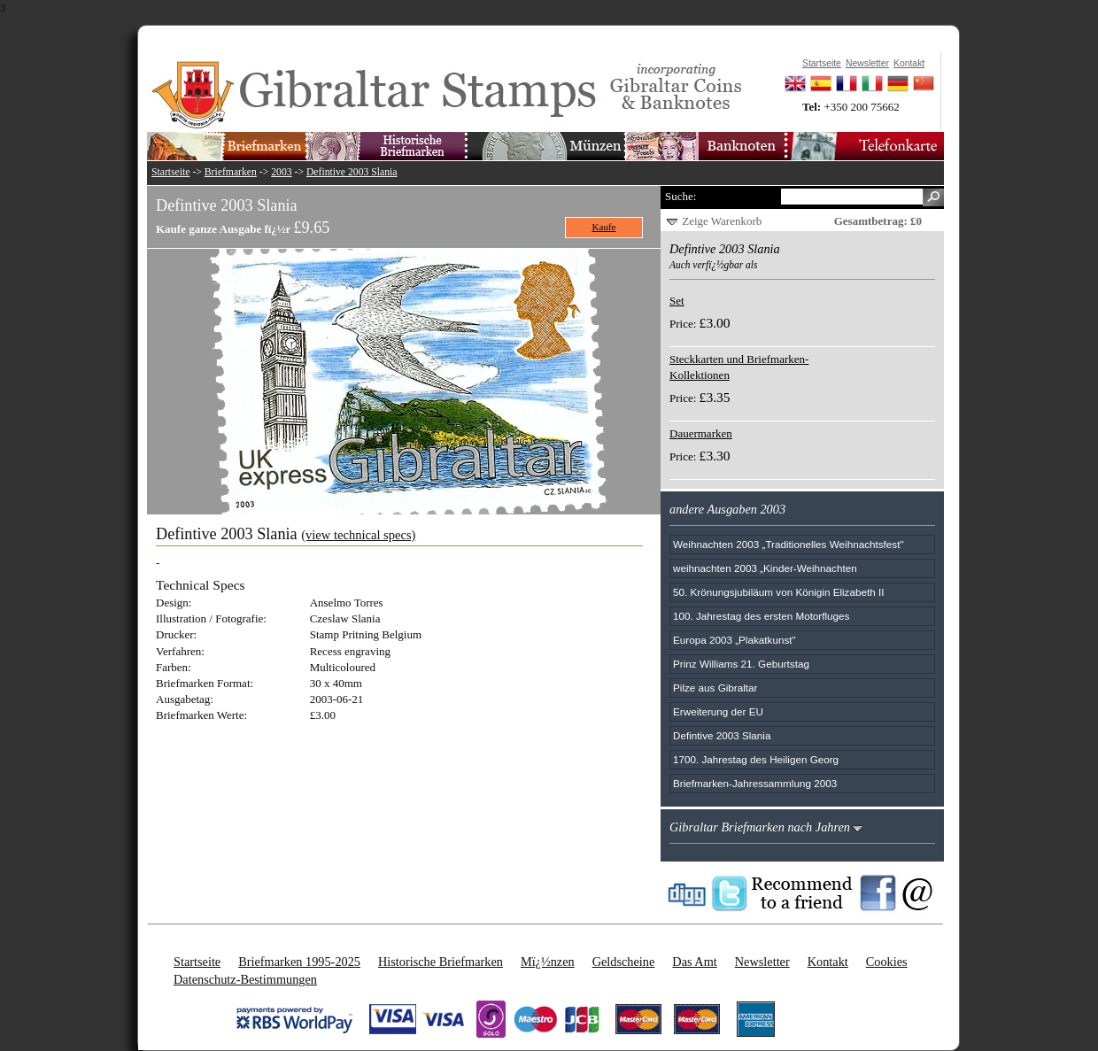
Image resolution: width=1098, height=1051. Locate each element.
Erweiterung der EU (718, 711)
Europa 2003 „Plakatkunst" (734, 639)
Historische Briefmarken (440, 961)
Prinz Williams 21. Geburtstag (741, 663)
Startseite (170, 172)
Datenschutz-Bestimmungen (245, 979)
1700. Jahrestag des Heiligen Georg (756, 759)
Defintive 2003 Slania (352, 172)
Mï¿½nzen (548, 961)
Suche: (680, 196)
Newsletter (762, 961)
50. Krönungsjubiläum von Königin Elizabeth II (778, 592)
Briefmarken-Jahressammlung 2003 (755, 783)
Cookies (887, 961)
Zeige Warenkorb (722, 221)
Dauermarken (700, 433)
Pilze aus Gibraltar (715, 687)
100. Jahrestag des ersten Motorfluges (761, 616)
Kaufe (604, 226)
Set (676, 300)
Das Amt (694, 961)
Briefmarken (231, 172)
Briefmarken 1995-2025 (299, 961)
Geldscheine (623, 961)
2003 (281, 172)
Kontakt (828, 961)
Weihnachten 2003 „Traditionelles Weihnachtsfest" (788, 544)
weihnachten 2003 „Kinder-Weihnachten (765, 568)
